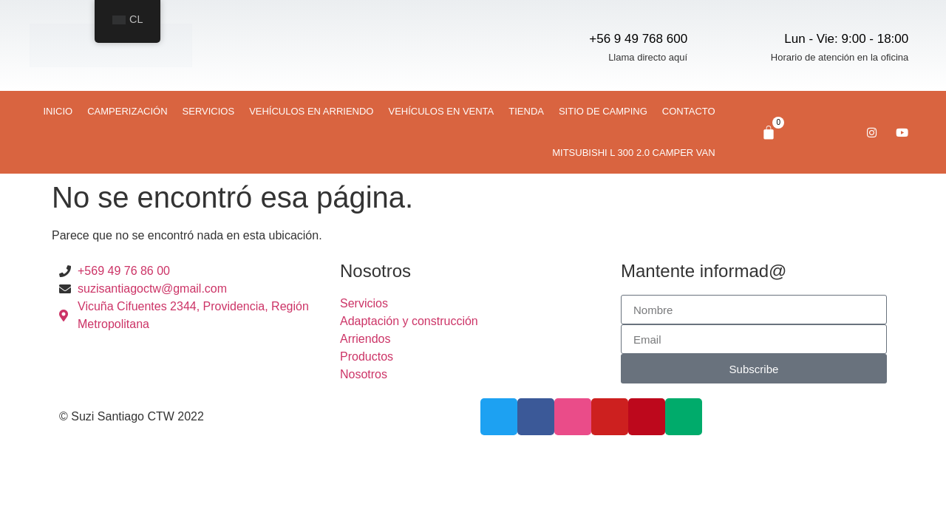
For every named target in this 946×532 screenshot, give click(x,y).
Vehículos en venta (441, 111)
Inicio (58, 111)
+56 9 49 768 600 (638, 39)
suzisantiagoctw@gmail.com (152, 288)
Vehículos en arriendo (311, 111)
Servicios (209, 111)
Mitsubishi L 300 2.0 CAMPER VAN (633, 152)
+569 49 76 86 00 (124, 271)
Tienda (526, 111)
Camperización (127, 111)
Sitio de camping (603, 111)
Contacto (688, 111)
